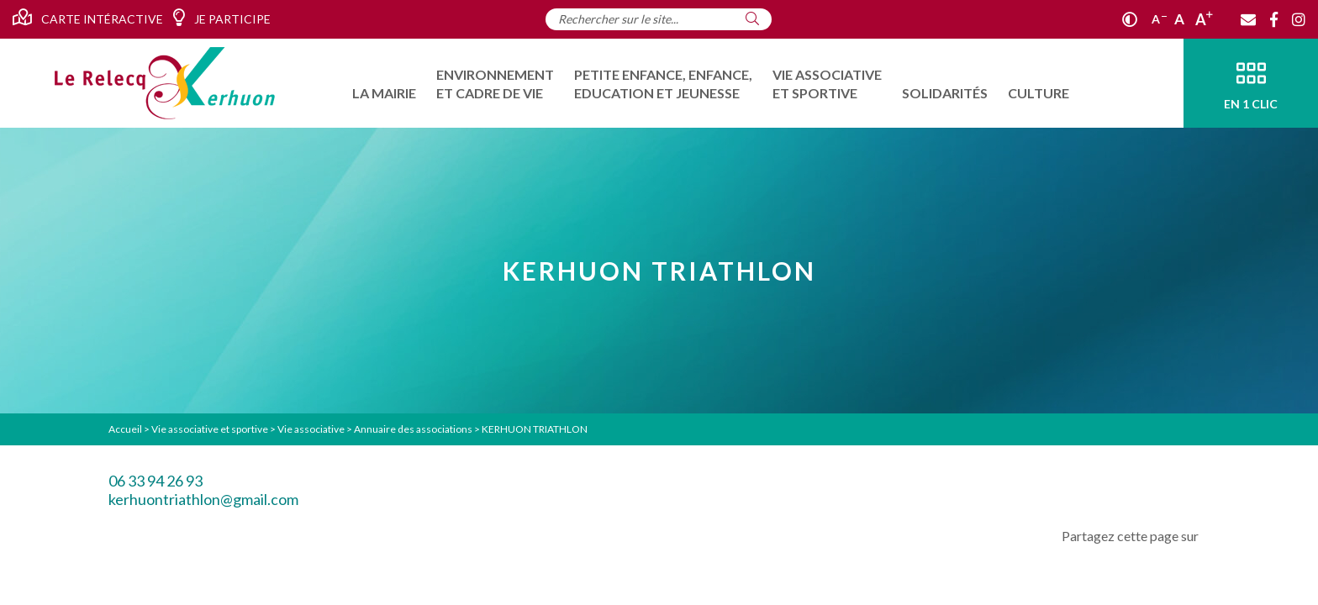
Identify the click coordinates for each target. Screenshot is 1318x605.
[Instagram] (1298, 19)
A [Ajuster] (1179, 19)
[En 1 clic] (1251, 83)
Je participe (221, 17)
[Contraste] (1129, 19)
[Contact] (1248, 19)
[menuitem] (384, 83)
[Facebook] (1274, 19)
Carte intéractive (88, 17)
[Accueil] (165, 83)
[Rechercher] (752, 18)
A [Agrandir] (1204, 19)
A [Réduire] (1159, 19)
